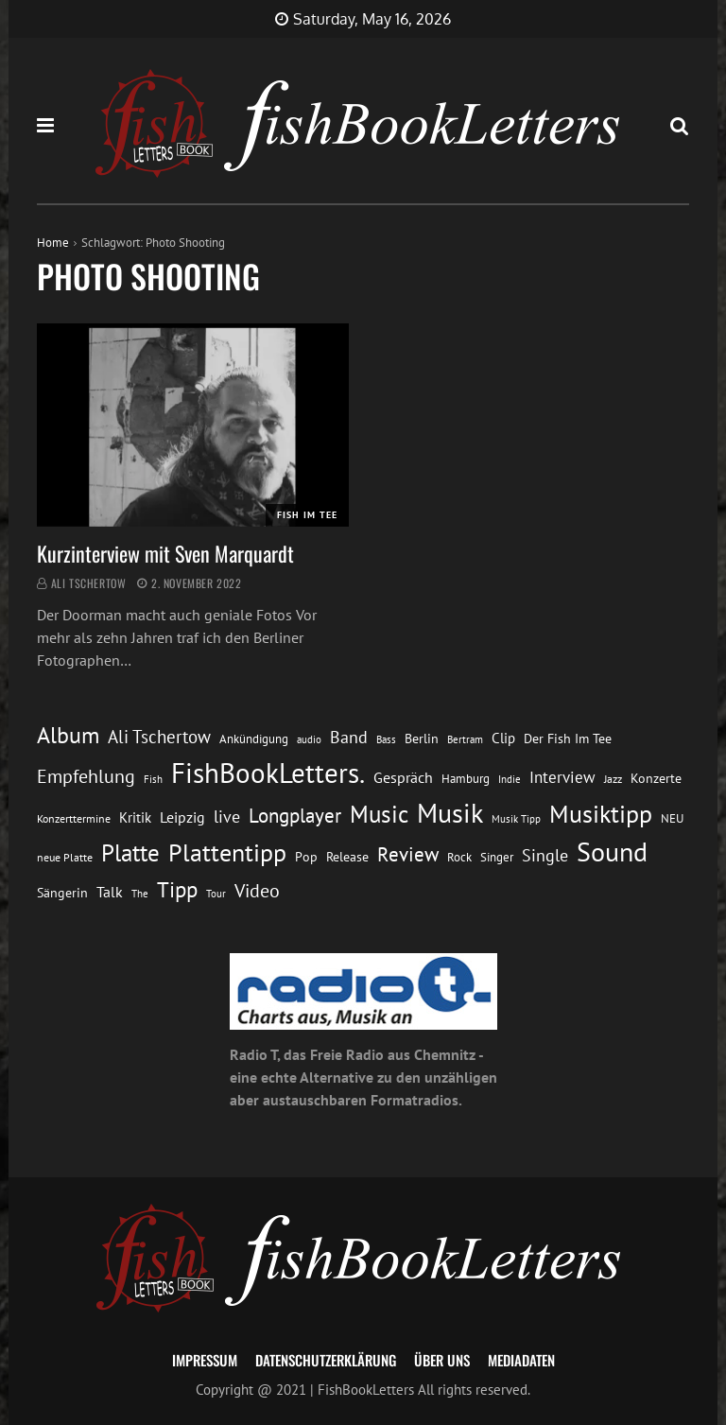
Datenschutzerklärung (325, 1359)
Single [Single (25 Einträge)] (545, 855)
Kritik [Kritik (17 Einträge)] (135, 817)
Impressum (204, 1359)
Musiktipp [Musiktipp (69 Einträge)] (600, 813)
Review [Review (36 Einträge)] (408, 854)
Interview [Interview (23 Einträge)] (562, 777)
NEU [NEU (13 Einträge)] (672, 818)
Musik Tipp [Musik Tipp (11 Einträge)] (516, 818)
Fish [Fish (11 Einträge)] (153, 779)
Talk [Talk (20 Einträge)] (109, 891)
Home (53, 243)
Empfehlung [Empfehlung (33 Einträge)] (86, 776)
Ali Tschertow (89, 583)
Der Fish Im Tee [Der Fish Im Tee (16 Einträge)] (568, 738)
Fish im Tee (307, 515)
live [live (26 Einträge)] (227, 816)
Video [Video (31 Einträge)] (257, 890)
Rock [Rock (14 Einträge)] (459, 856)
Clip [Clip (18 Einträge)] (503, 738)
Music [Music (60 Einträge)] (379, 814)
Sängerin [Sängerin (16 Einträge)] (62, 892)
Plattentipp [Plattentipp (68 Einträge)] (227, 852)
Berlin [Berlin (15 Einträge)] (422, 738)
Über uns (442, 1359)
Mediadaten (521, 1359)
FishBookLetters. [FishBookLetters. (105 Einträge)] (268, 773)
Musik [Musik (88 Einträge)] (450, 813)
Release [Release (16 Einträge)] (347, 856)
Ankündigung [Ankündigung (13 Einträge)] (253, 739)
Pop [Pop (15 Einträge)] (306, 856)
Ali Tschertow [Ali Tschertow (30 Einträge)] (159, 736)
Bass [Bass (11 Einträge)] (386, 739)
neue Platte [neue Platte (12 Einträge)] (65, 857)
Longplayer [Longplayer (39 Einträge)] (295, 815)
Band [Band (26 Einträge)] (349, 737)
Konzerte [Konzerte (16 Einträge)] (656, 778)
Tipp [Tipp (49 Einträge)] (177, 889)
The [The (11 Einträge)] (139, 893)
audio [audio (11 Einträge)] (309, 739)
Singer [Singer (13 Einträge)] (496, 857)
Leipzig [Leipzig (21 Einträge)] (182, 817)
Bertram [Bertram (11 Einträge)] (465, 739)
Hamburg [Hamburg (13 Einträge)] (465, 779)
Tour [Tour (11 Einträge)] (216, 893)
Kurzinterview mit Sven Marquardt (165, 553)
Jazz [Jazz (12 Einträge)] (613, 779)
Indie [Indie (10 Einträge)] (509, 779)
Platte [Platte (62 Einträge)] (130, 853)
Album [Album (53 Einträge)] (68, 735)
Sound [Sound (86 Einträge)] (612, 852)
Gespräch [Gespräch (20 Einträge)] (403, 777)
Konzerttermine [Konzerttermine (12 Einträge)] (74, 818)
